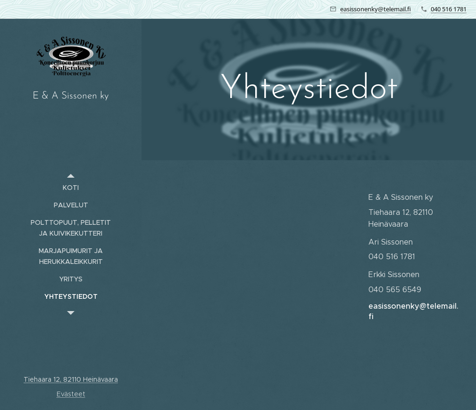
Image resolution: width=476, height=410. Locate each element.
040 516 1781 (449, 9)
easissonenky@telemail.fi (375, 9)
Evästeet (71, 394)
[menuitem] (71, 187)
